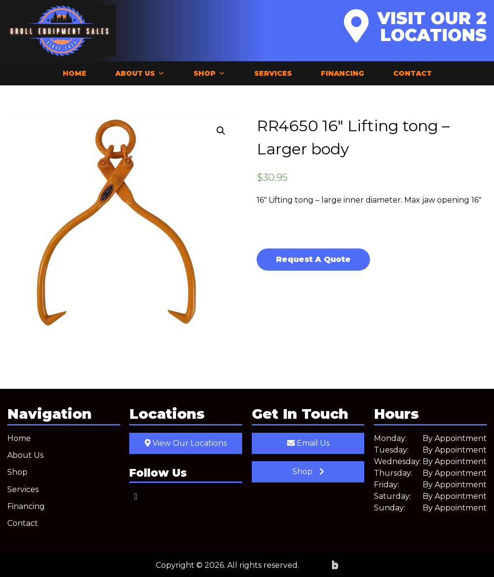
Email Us (308, 443)
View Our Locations (186, 443)
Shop (209, 73)
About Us (140, 73)
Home (74, 73)
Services (273, 73)
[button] (221, 130)
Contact (412, 73)
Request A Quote (313, 259)
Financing (342, 73)
